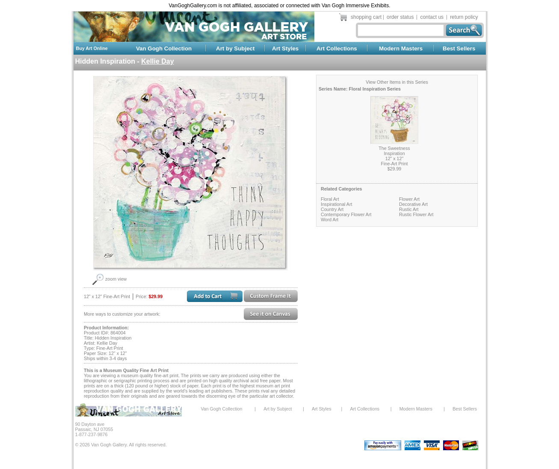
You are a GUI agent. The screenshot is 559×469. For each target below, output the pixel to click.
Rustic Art (409, 209)
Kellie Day (157, 61)
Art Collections (336, 48)
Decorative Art (413, 204)
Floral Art (330, 199)
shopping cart (366, 17)
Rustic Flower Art (416, 214)
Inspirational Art (336, 204)
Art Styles (285, 48)
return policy (464, 17)
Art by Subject (235, 48)
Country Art (332, 209)
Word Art (329, 219)
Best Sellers (459, 48)
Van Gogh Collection (164, 48)
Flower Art (409, 199)
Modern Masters (401, 48)
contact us (432, 17)
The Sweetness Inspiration (394, 151)
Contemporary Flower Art (346, 214)
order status (400, 17)
